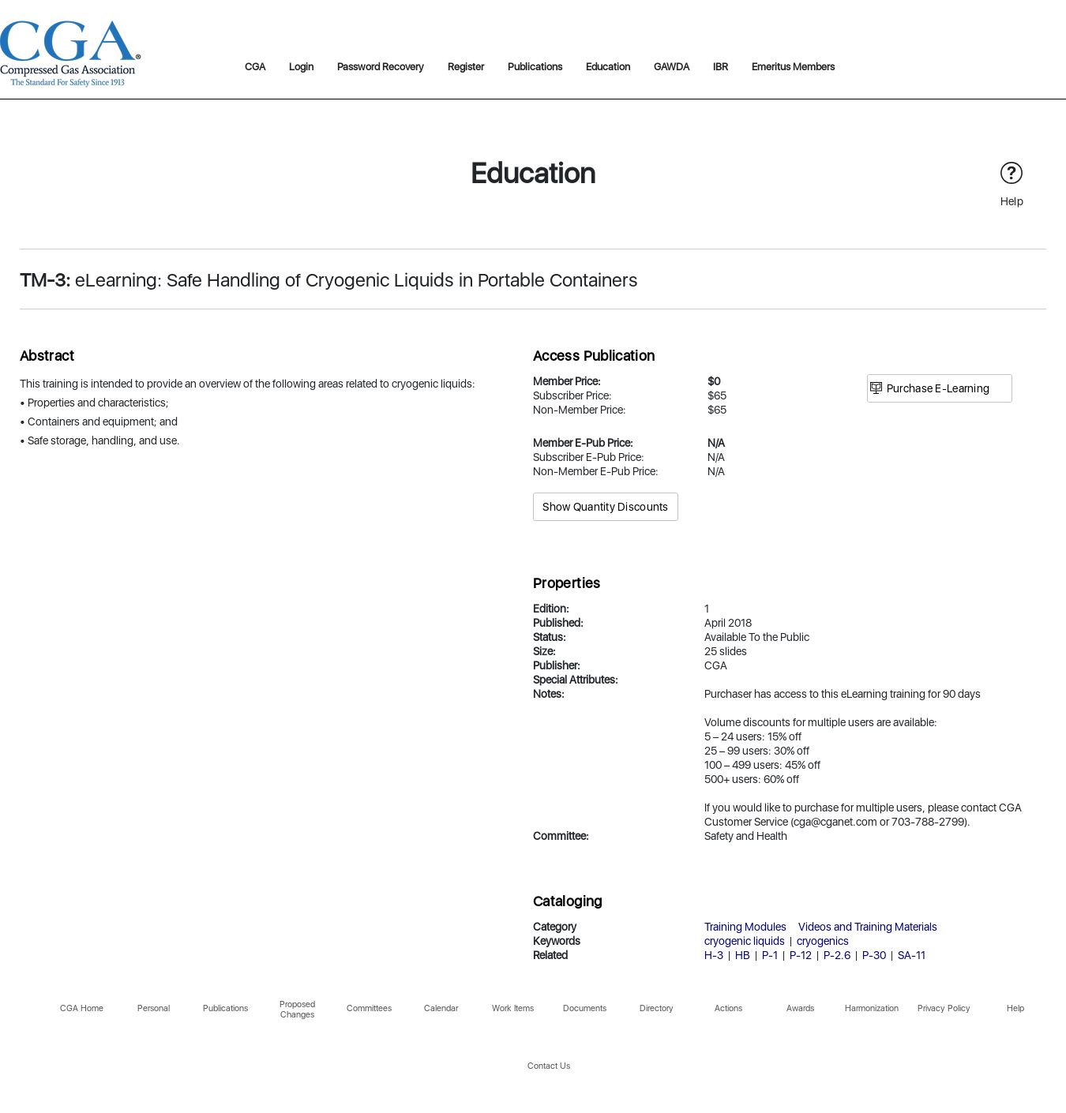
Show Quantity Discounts (605, 506)
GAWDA (671, 67)
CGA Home (81, 1008)
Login (301, 67)
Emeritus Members (793, 67)
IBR (720, 67)
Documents (584, 1008)
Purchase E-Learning (938, 388)
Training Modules (745, 926)
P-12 (801, 955)
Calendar (441, 1008)
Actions (728, 1008)
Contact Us (548, 1066)
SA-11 (911, 955)
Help (1015, 1008)
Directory (657, 1008)
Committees (369, 1008)
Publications (535, 67)
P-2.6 (837, 955)
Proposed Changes (297, 1009)
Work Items (513, 1008)
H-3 (713, 955)
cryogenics (823, 941)
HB (742, 955)
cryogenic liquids (744, 941)
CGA (255, 67)
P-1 (770, 955)
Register (466, 67)
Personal (153, 1008)
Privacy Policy (944, 1008)
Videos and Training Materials (867, 926)
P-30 (874, 955)
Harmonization (872, 1008)
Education (608, 67)
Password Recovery (380, 67)
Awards (800, 1008)
